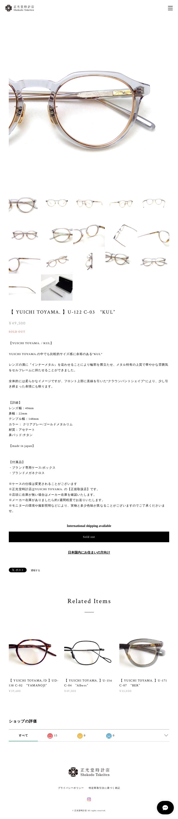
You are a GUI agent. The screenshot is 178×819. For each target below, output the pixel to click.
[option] (89, 105)
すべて (23, 735)
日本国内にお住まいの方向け (89, 552)
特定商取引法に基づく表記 (104, 788)
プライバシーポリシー (71, 788)
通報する (35, 570)
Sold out (89, 537)
